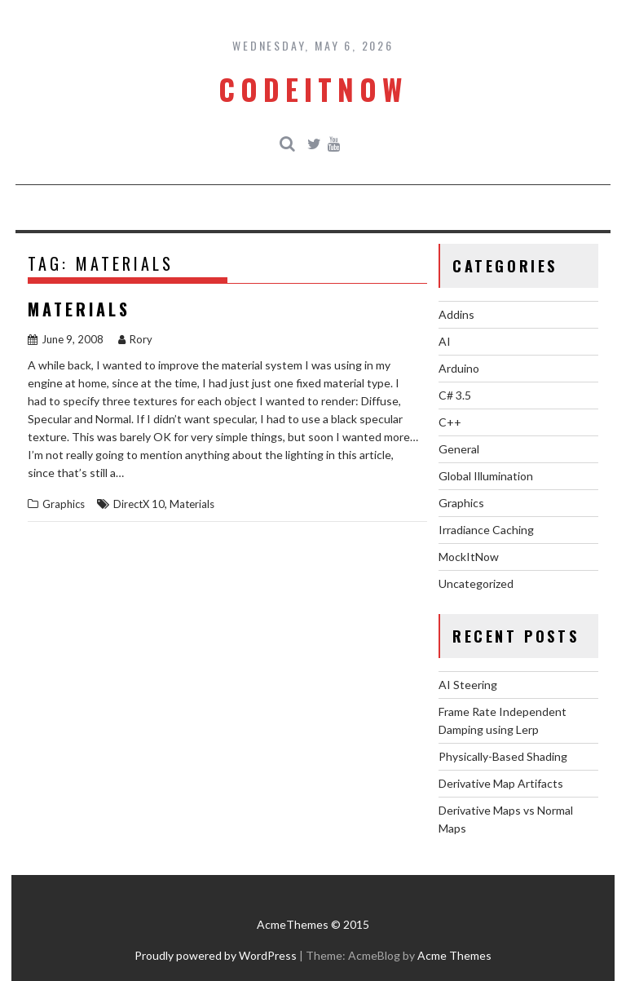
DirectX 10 (139, 503)
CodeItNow (313, 89)
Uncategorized (476, 583)
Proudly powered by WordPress (215, 955)
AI (445, 341)
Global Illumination (486, 476)
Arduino (459, 368)
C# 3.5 (455, 395)
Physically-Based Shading (503, 756)
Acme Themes (454, 955)
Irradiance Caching (486, 530)
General (459, 449)
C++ (450, 422)
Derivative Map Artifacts (501, 783)
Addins (456, 314)
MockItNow (469, 556)
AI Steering (468, 685)
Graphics (63, 503)
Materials (79, 309)
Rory (135, 339)
